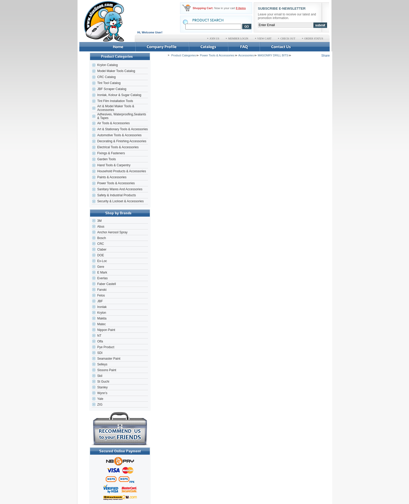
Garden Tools (106, 159)
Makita (101, 318)
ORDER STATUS (313, 38)
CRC (100, 244)
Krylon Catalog (107, 65)
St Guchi (103, 381)
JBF (100, 301)
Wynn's (102, 393)
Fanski (101, 290)
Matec (101, 324)
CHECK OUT (287, 38)
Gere (100, 267)
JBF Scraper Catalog (111, 89)
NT (99, 335)
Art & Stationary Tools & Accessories (122, 129)
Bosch (101, 238)
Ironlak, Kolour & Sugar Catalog (119, 95)
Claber (101, 249)
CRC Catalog (106, 77)
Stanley (102, 387)
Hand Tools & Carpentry (113, 165)
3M (99, 221)
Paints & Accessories (112, 177)
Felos (101, 295)
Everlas (102, 278)
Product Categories (183, 55)
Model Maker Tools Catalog (116, 71)
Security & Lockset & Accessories (120, 201)
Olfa (100, 341)
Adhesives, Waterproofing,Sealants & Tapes (121, 116)
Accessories (246, 55)
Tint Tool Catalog (108, 83)
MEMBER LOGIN (238, 38)
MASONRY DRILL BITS (273, 55)
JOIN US (214, 38)
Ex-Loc (102, 261)
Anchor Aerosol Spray (112, 232)
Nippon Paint (106, 330)
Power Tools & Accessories (116, 183)
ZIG (99, 404)
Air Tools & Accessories (113, 123)
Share (325, 55)
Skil (99, 376)
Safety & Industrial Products (116, 195)
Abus (100, 226)
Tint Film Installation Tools (115, 101)
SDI (99, 353)
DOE (100, 255)
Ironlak (101, 307)
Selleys (102, 364)
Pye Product (105, 347)
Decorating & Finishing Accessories (121, 141)
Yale (100, 399)
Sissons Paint (106, 370)
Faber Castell (106, 284)
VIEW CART (264, 38)
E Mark (102, 272)
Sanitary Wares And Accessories (119, 189)
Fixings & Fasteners (111, 153)
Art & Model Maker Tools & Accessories (115, 108)
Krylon (101, 313)
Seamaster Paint (108, 358)
